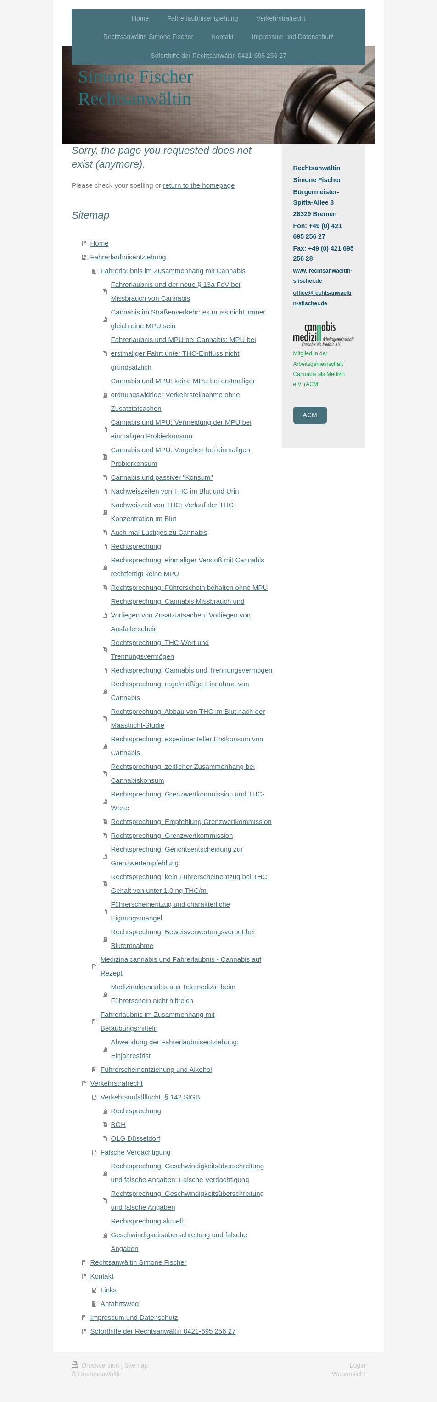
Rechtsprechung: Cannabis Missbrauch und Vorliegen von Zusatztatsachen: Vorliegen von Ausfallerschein (181, 615)
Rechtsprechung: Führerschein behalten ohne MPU (189, 587)
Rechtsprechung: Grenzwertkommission (172, 835)
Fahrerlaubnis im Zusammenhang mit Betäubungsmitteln (157, 1021)
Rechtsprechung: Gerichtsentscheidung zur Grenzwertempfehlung (177, 856)
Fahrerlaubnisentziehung (128, 257)
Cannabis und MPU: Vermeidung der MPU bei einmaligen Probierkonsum (181, 429)
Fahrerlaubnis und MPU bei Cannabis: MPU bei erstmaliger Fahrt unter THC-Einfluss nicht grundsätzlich (183, 353)
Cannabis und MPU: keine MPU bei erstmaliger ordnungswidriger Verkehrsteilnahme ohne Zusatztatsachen (183, 394)
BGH (118, 1124)
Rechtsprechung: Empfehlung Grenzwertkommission (191, 821)
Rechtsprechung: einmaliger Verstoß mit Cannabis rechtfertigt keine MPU (187, 567)
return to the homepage (199, 185)
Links (109, 1290)
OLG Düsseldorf (136, 1138)
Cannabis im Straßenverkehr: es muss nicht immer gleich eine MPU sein (188, 319)
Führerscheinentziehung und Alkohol (156, 1069)
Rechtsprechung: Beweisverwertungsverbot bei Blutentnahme (183, 938)
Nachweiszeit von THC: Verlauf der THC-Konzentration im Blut (173, 511)
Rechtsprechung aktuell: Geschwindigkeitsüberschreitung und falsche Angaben (179, 1234)
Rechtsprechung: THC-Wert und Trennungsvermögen (160, 649)
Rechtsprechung (136, 546)
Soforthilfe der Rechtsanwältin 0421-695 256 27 (163, 1331)
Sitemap (136, 1365)
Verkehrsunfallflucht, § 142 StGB (150, 1097)
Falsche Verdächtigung (136, 1152)
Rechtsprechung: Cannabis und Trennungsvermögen (192, 670)
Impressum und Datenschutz (134, 1317)
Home (99, 243)
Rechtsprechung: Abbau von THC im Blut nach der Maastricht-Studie (188, 718)
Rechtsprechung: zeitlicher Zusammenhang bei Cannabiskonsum (183, 773)
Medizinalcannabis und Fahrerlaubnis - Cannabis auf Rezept (181, 966)
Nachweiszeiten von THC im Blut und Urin (175, 491)
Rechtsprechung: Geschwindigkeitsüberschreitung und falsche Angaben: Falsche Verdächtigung (187, 1172)
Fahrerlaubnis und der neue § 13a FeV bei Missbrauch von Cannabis (176, 291)
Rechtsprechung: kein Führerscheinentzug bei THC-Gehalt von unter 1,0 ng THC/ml (190, 883)
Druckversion (96, 1365)
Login (357, 1365)
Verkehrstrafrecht (116, 1083)
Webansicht (348, 1374)
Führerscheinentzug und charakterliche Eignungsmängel (170, 911)
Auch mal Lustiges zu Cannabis (159, 532)
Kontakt (102, 1276)
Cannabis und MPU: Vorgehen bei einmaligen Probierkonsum (181, 456)
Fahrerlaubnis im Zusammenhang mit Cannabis (173, 271)
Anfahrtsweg (120, 1303)
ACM (310, 415)
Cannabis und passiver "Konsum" (162, 477)
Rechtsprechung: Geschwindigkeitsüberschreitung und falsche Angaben (187, 1200)
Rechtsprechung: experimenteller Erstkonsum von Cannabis (187, 746)
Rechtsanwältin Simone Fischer (138, 1262)
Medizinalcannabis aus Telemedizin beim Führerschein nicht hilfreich (173, 993)
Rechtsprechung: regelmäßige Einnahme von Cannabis (180, 690)
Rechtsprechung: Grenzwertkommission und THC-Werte (188, 801)
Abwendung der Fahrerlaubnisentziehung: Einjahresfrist (175, 1049)
